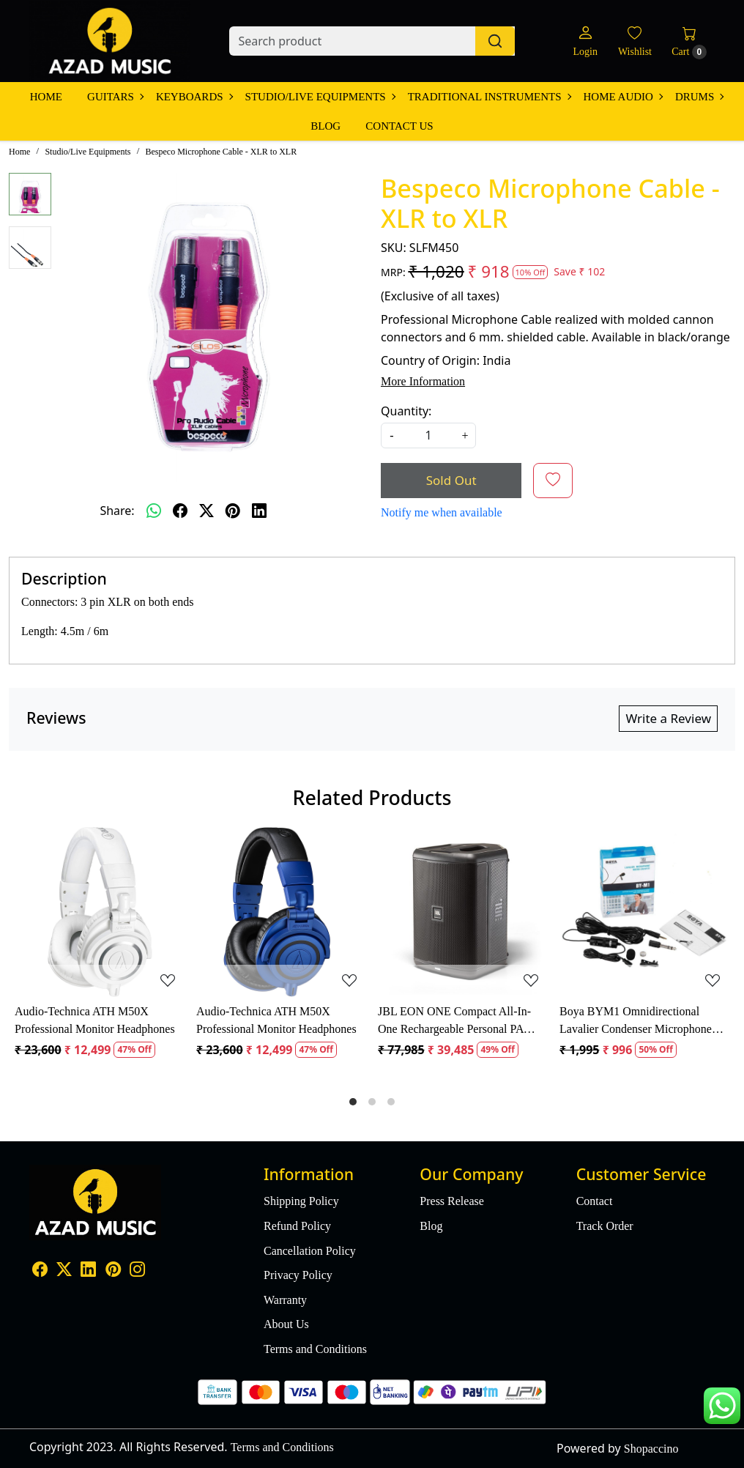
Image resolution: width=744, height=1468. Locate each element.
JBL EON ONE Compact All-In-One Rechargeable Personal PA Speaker (454, 1021)
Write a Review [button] (668, 718)
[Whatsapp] (154, 510)
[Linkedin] (88, 1271)
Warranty (285, 1300)
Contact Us (399, 126)
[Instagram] (137, 1271)
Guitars (115, 97)
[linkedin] (259, 510)
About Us (286, 1324)
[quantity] (428, 435)
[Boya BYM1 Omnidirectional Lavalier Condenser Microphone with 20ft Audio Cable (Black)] (644, 912)
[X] (64, 1271)
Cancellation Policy (310, 1251)
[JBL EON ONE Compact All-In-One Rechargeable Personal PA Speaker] (463, 912)
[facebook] (180, 510)
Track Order (604, 1226)
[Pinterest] (113, 1271)
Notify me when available (441, 512)
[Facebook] (40, 1271)
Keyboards (194, 97)
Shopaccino (651, 1448)
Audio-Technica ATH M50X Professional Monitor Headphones (95, 1020)
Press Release (452, 1201)
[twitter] (206, 510)
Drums (699, 97)
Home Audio (623, 97)
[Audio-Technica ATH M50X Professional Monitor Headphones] (100, 912)
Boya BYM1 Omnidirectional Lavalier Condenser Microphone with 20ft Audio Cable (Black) (635, 1021)
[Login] (585, 41)
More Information (423, 381)
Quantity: (406, 411)
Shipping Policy (301, 1201)
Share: (117, 511)
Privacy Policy (298, 1275)
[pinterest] (233, 510)
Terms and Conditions (315, 1349)
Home (46, 97)
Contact (594, 1201)
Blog (325, 126)
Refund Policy (297, 1226)
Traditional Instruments (489, 97)
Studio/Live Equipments (320, 97)
